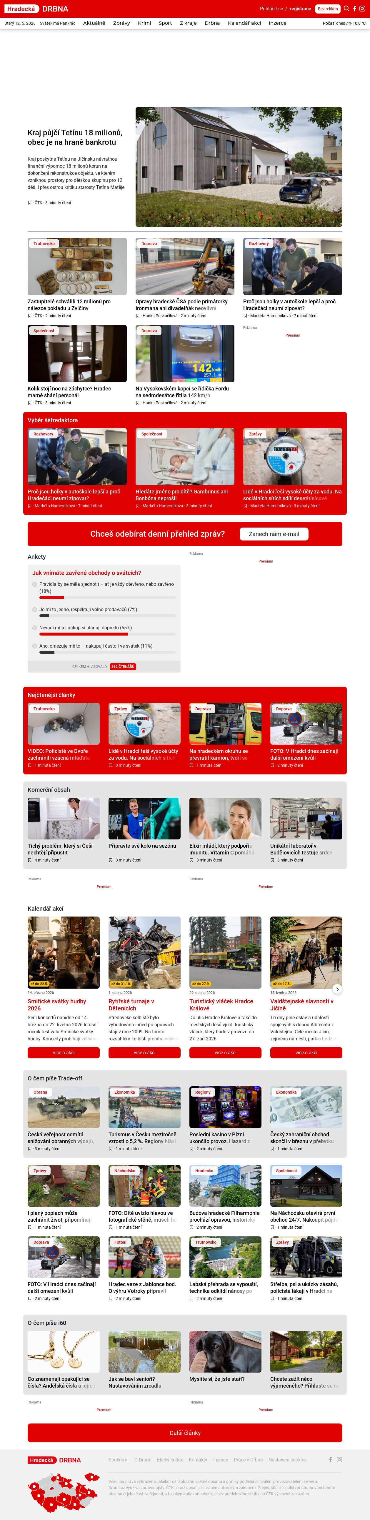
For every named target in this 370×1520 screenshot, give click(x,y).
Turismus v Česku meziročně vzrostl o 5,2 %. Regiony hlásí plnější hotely (142, 1137)
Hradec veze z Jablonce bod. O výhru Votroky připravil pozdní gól (142, 1287)
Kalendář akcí (244, 23)
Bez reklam (328, 8)
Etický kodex (170, 1460)
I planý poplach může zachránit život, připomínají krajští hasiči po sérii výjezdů (62, 1216)
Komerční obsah (49, 789)
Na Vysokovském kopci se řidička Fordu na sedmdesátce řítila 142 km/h (182, 391)
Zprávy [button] (121, 23)
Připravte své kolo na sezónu (142, 846)
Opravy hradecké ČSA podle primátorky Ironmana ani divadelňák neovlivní (182, 304)
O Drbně (142, 1460)
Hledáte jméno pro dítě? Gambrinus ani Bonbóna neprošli (182, 494)
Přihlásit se (271, 8)
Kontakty (198, 1460)
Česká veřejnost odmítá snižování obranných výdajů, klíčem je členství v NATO (61, 1137)
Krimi (144, 23)
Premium (293, 335)
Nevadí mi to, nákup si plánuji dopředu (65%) (85, 628)
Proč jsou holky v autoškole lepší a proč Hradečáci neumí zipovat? (289, 304)
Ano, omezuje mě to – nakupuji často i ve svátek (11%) (96, 646)
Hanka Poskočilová (160, 315)
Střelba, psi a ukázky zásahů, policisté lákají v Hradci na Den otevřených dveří (304, 1287)
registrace (300, 8)
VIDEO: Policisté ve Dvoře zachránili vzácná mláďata (59, 754)
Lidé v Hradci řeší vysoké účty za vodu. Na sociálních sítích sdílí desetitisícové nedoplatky (292, 494)
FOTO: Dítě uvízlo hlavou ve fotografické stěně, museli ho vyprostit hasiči (143, 1216)
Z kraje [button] (188, 23)
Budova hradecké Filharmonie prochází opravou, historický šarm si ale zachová (224, 1216)
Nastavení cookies (287, 1460)
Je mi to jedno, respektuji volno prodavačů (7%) (88, 609)
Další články (185, 1432)
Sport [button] (165, 23)
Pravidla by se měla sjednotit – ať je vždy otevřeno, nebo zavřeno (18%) (106, 587)
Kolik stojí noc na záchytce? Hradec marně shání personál (69, 391)
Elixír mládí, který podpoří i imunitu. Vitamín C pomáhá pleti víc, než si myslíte (221, 849)
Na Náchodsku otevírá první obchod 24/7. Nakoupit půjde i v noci (305, 1216)
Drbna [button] (212, 23)
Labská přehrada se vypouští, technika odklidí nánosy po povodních (223, 1287)
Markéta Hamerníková (270, 315)
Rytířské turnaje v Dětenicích (131, 1005)
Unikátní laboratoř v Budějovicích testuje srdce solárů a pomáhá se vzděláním (306, 849)
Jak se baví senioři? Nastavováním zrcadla (135, 1382)
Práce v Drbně (248, 1460)
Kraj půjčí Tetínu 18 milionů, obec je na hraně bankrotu (75, 137)
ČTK (38, 202)
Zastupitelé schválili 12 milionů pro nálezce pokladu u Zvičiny (69, 304)
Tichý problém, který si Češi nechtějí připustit (60, 849)
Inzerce (277, 23)
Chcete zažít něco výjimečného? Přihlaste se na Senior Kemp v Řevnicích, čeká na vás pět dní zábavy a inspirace (306, 1382)
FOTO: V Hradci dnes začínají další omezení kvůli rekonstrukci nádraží (304, 754)
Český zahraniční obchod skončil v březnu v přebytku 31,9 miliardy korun (302, 1137)
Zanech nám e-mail (274, 534)
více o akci (64, 1052)
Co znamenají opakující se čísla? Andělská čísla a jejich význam (61, 1382)
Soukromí (119, 1460)
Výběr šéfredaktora (53, 420)
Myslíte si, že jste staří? (217, 1379)
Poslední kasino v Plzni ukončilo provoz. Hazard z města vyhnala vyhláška (219, 1137)
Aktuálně (94, 23)
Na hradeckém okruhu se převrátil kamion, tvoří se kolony (218, 754)
